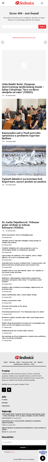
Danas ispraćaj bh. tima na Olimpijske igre (17, 235)
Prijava (24, 448)
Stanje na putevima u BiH (11, 300)
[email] (24, 442)
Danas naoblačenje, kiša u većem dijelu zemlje (19, 295)
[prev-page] (2, 42)
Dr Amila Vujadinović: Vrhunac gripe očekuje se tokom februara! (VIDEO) (20, 225)
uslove (13, 452)
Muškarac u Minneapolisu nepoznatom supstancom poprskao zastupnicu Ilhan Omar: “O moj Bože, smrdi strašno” (21, 280)
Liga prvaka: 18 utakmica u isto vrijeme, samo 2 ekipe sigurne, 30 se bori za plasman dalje (22, 256)
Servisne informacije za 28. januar (14, 306)
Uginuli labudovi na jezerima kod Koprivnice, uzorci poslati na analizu (24, 180)
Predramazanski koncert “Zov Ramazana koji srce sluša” (23, 312)
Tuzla (4, 425)
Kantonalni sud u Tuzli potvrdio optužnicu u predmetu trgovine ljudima (21, 135)
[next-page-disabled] (45, 42)
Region (4, 432)
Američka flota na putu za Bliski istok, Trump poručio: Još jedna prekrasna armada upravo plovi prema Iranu (24, 264)
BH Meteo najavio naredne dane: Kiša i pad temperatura (23, 317)
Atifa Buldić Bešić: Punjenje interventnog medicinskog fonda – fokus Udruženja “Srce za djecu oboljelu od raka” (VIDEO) (23, 88)
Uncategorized (6, 418)
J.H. (3, 95)
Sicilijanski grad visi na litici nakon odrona (17, 331)
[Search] (42, 27)
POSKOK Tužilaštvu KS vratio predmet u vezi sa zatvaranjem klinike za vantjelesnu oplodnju (20, 249)
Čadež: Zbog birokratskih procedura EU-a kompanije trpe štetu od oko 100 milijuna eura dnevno (23, 324)
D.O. (3, 141)
